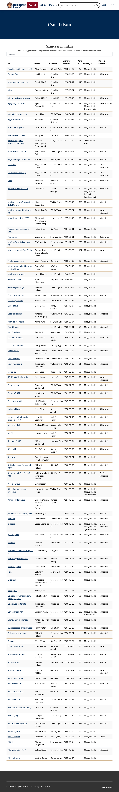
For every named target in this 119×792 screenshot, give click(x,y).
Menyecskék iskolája (17, 172)
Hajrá (10, 572)
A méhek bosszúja (15, 691)
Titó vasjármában (15, 337)
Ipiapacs (11, 524)
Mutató (53, 4)
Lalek (10, 180)
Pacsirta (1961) (14, 393)
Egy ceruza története (17, 604)
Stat (104, 4)
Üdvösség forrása (15, 300)
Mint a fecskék (14, 425)
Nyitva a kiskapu (15, 409)
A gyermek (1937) (15, 119)
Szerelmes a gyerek (16, 127)
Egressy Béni (13, 74)
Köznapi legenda (15, 449)
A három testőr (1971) (17, 723)
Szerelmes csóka (15, 364)
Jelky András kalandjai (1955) (20, 513)
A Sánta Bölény (14, 670)
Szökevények (13, 350)
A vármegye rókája (16, 287)
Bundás (11, 641)
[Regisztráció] (113, 4)
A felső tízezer (14, 736)
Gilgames (12, 580)
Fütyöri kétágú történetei (19, 159)
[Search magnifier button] (97, 5)
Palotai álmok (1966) (16, 135)
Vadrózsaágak (14, 332)
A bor (10, 90)
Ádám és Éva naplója (16, 322)
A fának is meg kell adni (18, 188)
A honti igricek (14, 731)
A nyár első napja (15, 678)
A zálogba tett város (16, 274)
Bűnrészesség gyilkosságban (20, 628)
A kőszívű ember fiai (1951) (19, 707)
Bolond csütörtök (15, 646)
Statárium (12, 372)
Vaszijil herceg (14, 327)
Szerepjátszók (14, 358)
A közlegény (13, 715)
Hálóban (11, 542)
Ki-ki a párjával (14, 484)
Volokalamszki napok (17, 151)
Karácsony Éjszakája (16, 500)
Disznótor (12, 164)
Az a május (12, 237)
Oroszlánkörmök (15, 401)
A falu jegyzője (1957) (17, 750)
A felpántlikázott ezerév (18, 114)
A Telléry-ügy (13, 662)
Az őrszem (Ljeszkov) (17, 654)
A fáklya (11, 742)
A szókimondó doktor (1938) (20, 69)
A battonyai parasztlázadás (19, 98)
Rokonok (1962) (14, 441)
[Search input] (76, 5)
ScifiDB (43, 4)
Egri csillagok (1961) (16, 612)
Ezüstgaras (12, 590)
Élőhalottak (13, 306)
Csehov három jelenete (18, 620)
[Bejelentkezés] (109, 4)
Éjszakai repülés (15, 314)
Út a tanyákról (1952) (17, 295)
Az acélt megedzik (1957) (18, 218)
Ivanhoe (11, 518)
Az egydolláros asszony (18, 82)
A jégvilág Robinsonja (17, 103)
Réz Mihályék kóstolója (18, 377)
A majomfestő (14, 699)
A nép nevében (14, 683)
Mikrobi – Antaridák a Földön (20, 250)
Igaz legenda (13, 534)
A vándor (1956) (14, 279)
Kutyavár (11, 457)
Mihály (10, 433)
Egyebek (32, 5)
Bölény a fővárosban (17, 633)
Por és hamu (13, 385)
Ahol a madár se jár (16, 261)
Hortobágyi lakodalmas (18, 558)
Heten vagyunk (14, 566)
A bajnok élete (14, 758)
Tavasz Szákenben (16, 345)
